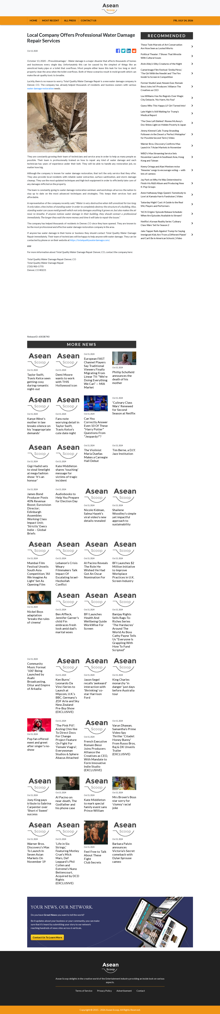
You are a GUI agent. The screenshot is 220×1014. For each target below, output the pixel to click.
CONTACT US (88, 20)
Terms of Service (83, 990)
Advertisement (124, 990)
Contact (141, 990)
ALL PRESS (70, 20)
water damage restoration (40, 88)
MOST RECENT (50, 20)
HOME (33, 20)
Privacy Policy (104, 990)
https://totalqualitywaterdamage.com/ (89, 240)
